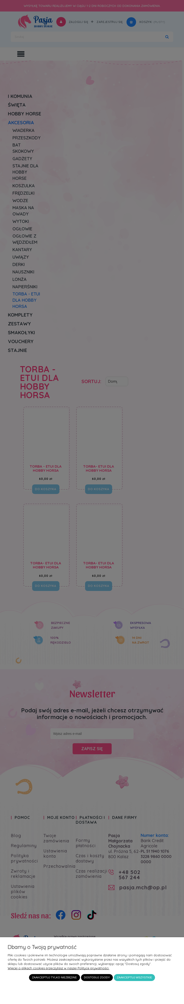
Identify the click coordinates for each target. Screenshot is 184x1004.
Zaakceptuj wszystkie (134, 977)
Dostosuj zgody (97, 977)
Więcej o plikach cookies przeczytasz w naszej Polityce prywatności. (58, 968)
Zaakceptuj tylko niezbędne (54, 977)
